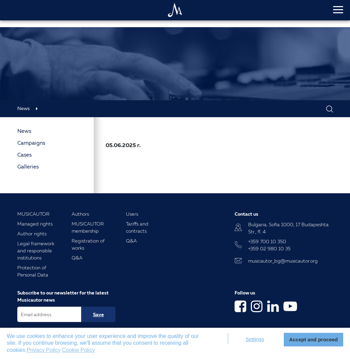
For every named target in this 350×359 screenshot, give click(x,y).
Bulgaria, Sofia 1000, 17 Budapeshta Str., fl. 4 (288, 228)
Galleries (28, 166)
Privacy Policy (44, 350)
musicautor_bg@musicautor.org (283, 260)
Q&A (77, 258)
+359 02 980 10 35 (269, 248)
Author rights (32, 233)
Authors (80, 214)
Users (132, 214)
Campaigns (31, 142)
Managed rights (35, 224)
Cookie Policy (78, 350)
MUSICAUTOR (33, 214)
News (23, 108)
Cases (24, 154)
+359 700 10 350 (267, 241)
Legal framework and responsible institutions (35, 250)
